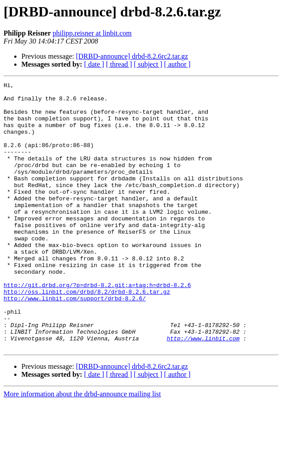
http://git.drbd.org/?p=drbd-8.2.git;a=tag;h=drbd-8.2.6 (97, 326)
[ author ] (177, 64)
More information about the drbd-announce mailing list (82, 447)
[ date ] (94, 64)
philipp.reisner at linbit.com (92, 33)
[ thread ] (119, 64)
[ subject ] (148, 64)
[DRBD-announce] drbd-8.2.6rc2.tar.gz (132, 56)
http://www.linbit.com (203, 390)
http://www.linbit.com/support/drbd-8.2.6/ (75, 342)
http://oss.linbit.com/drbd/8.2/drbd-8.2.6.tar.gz (87, 334)
